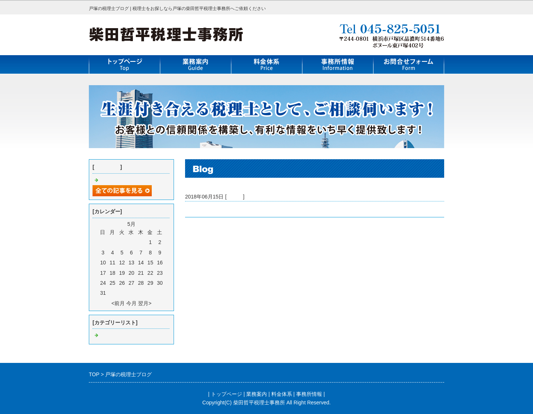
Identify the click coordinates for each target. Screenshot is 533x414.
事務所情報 (309, 394)
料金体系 (281, 394)
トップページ (226, 394)
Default (235, 197)
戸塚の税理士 (200, 209)
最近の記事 (107, 167)
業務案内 (256, 394)
